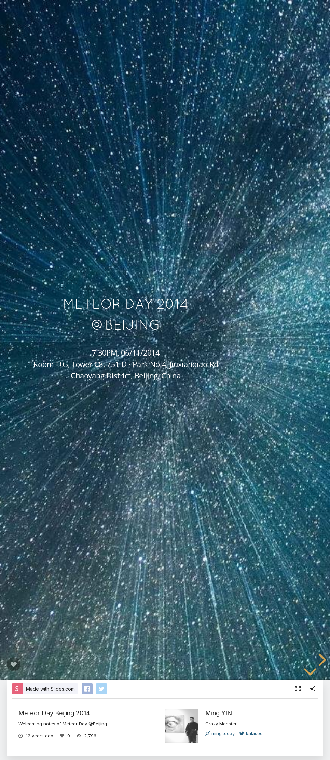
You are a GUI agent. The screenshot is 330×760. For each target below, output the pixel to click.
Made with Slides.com (50, 689)
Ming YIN (218, 713)
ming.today (220, 733)
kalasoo (251, 733)
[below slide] (310, 673)
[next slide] (321, 660)
